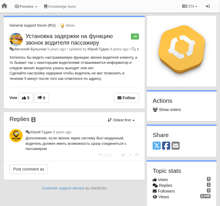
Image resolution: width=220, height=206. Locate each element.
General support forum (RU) (32, 25)
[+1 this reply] (123, 155)
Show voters (167, 109)
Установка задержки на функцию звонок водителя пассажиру (69, 39)
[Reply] (106, 155)
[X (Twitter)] (157, 146)
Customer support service (63, 188)
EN (189, 6)
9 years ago (62, 132)
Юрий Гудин (98, 49)
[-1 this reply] (137, 155)
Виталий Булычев (30, 49)
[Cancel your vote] (130, 155)
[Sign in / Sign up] (208, 6)
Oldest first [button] (121, 120)
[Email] (176, 146)
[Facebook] (166, 146)
